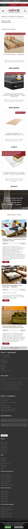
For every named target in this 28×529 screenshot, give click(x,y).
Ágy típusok (3, 458)
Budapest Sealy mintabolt (7, 509)
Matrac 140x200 (4, 501)
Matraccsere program (6, 407)
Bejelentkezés (24, 5)
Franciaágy (3, 465)
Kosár (4, 5)
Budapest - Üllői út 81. (6, 507)
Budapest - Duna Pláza (6, 513)
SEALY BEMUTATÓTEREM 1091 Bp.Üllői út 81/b (11, 389)
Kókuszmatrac (4, 442)
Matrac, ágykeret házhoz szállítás (8, 402)
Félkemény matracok (6, 481)
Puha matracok (4, 483)
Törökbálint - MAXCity (6, 514)
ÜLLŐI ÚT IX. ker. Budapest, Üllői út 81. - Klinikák (11, 382)
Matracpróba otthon (5, 405)
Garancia (3, 404)
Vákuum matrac (4, 443)
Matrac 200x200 (5, 491)
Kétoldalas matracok (6, 474)
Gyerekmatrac (4, 447)
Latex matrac (4, 445)
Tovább (5, 261)
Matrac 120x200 (4, 500)
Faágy (2, 468)
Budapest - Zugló (5, 511)
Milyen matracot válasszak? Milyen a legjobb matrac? (14, 239)
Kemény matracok (5, 478)
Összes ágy (3, 461)
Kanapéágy (3, 459)
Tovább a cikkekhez (14, 347)
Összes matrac (4, 450)
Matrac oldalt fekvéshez (6, 476)
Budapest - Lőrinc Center (6, 516)
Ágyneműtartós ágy (5, 463)
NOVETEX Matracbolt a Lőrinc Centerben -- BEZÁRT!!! (12, 286)
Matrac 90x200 (4, 498)
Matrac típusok (4, 449)
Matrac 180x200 (4, 496)
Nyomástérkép (4, 400)
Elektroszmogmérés (5, 398)
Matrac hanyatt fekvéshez (7, 485)
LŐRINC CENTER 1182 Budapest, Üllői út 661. (10, 387)
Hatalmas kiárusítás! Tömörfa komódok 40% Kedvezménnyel (13, 326)
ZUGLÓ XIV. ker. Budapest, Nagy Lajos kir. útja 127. (11, 384)
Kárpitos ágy (4, 466)
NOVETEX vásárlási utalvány (7, 411)
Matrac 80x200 (4, 494)
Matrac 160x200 (4, 493)
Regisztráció (13, 5)
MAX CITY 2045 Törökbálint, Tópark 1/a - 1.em (10, 385)
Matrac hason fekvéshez (6, 479)
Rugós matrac (4, 452)
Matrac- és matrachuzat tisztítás (8, 409)
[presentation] (12, 430)
